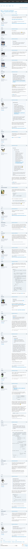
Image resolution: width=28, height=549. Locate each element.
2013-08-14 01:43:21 (15, 296)
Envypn (20, 137)
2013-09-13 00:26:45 (15, 524)
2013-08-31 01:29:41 (15, 370)
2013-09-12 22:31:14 (15, 476)
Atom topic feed (25, 544)
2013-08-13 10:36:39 (15, 247)
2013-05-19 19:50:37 (15, 60)
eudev (22, 293)
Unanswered (25, 7)
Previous (4, 13)
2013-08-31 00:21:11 (15, 313)
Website (3, 25)
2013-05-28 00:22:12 (15, 208)
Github (13, 137)
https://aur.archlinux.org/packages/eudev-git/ (18, 304)
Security (17, 1)
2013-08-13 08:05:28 (15, 233)
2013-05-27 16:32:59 (15, 187)
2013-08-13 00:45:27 (15, 222)
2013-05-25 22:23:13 (15, 131)
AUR (21, 1)
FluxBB (26, 545)
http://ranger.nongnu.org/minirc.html (17, 19)
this (24, 227)
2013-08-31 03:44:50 (15, 383)
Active (22, 7)
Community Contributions (9, 10)
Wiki (9, 1)
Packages (4, 1)
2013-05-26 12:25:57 (15, 145)
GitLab (13, 1)
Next (16, 13)
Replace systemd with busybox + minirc (9, 11)
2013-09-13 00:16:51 (15, 511)
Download (26, 1)
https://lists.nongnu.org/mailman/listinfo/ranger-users (19, 23)
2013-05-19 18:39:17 (15, 50)
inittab (13, 263)
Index (2, 10)
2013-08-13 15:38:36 (15, 261)
